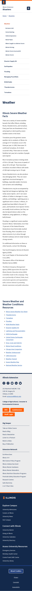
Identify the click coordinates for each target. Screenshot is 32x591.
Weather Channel (11, 359)
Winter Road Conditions (13, 346)
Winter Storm (10, 55)
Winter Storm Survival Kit (13, 51)
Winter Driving (10, 47)
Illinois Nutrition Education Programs (14, 473)
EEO (6, 410)
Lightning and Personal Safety (15, 331)
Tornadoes (7, 92)
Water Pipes (9, 40)
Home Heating (10, 32)
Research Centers (8, 480)
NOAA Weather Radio (12, 324)
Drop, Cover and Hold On (14, 343)
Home (4, 16)
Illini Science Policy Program (11, 461)
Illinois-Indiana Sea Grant (10, 464)
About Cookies (16, 571)
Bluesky (20, 383)
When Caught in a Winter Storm (15, 43)
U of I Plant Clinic (8, 486)
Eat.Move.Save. (7, 455)
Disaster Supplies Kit (12, 328)
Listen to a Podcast (9, 438)
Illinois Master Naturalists (11, 470)
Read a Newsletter (9, 434)
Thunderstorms (9, 87)
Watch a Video (7, 441)
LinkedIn (16, 383)
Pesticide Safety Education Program (14, 477)
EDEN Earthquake (11, 334)
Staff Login (8, 414)
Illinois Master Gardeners (10, 467)
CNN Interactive (11, 356)
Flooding (7, 72)
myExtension (17, 410)
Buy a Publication (8, 444)
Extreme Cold (9, 28)
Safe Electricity (7, 483)
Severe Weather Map (12, 362)
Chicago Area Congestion (14, 349)
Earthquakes (8, 66)
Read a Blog (6, 431)
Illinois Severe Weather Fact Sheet (16, 312)
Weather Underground (13, 352)
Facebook (8, 383)
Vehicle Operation (11, 36)
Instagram (4, 383)
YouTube (12, 383)
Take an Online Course (10, 428)
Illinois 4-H (6, 458)
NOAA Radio (8, 82)
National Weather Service (14, 365)
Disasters (7, 9)
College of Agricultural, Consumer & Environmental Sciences (15, 403)
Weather (7, 24)
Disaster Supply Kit (10, 61)
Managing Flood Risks (11, 77)
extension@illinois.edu (14, 396)
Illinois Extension (8, 7)
